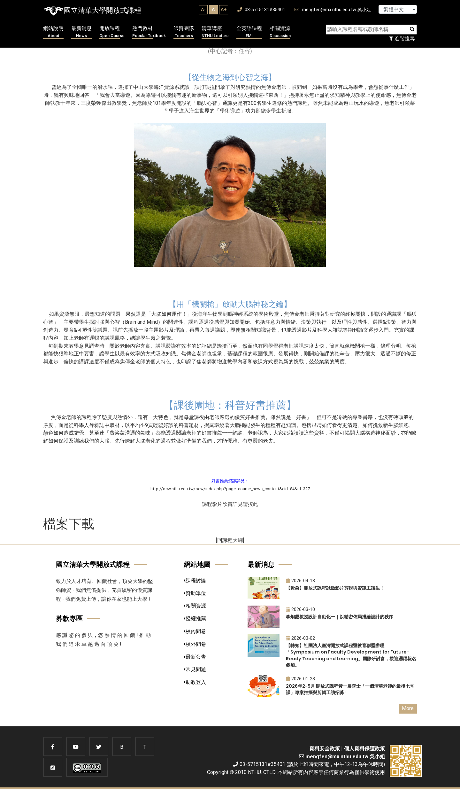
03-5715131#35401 (261, 9)
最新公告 (195, 657)
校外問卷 (195, 644)
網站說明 (53, 32)
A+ (223, 9)
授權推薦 (195, 618)
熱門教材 (149, 32)
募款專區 (69, 618)
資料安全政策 (324, 749)
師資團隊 (183, 32)
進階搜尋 (402, 38)
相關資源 (280, 32)
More (408, 708)
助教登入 (195, 682)
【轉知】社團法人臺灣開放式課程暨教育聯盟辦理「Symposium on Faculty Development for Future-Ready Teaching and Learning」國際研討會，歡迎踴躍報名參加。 (351, 655)
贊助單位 (195, 593)
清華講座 (215, 32)
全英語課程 (249, 32)
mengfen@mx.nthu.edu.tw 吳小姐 (333, 9)
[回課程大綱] (230, 540)
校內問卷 (195, 631)
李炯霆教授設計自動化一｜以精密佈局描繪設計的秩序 (339, 617)
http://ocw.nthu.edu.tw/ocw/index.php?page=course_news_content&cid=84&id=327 (230, 488)
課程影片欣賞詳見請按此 (230, 504)
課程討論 (195, 580)
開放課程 (112, 32)
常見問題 (195, 669)
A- (203, 9)
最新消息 (81, 32)
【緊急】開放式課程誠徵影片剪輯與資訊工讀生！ (335, 588)
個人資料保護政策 (364, 749)
